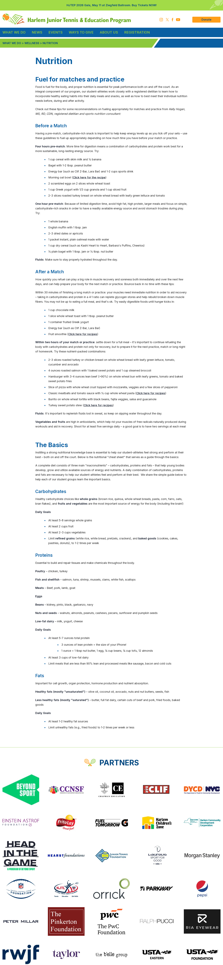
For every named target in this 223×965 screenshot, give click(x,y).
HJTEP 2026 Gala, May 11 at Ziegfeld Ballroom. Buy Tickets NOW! (112, 5)
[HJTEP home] (66, 19)
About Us (109, 32)
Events (55, 32)
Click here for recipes (82, 334)
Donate (206, 19)
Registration (137, 32)
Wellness (31, 43)
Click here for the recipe (89, 177)
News (37, 32)
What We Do (14, 32)
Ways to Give (81, 32)
